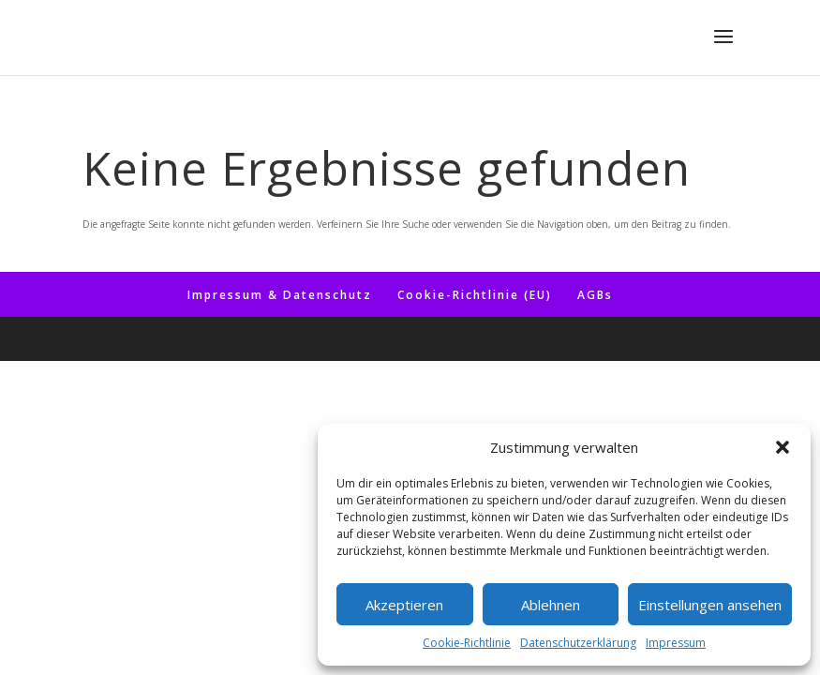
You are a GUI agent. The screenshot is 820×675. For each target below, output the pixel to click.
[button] (782, 447)
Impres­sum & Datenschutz (279, 295)
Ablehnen (550, 604)
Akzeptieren (404, 604)
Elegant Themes (375, 339)
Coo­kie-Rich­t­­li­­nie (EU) (474, 295)
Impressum (676, 643)
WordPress (525, 339)
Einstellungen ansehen (710, 604)
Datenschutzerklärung (578, 643)
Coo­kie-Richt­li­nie (467, 643)
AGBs (595, 295)
